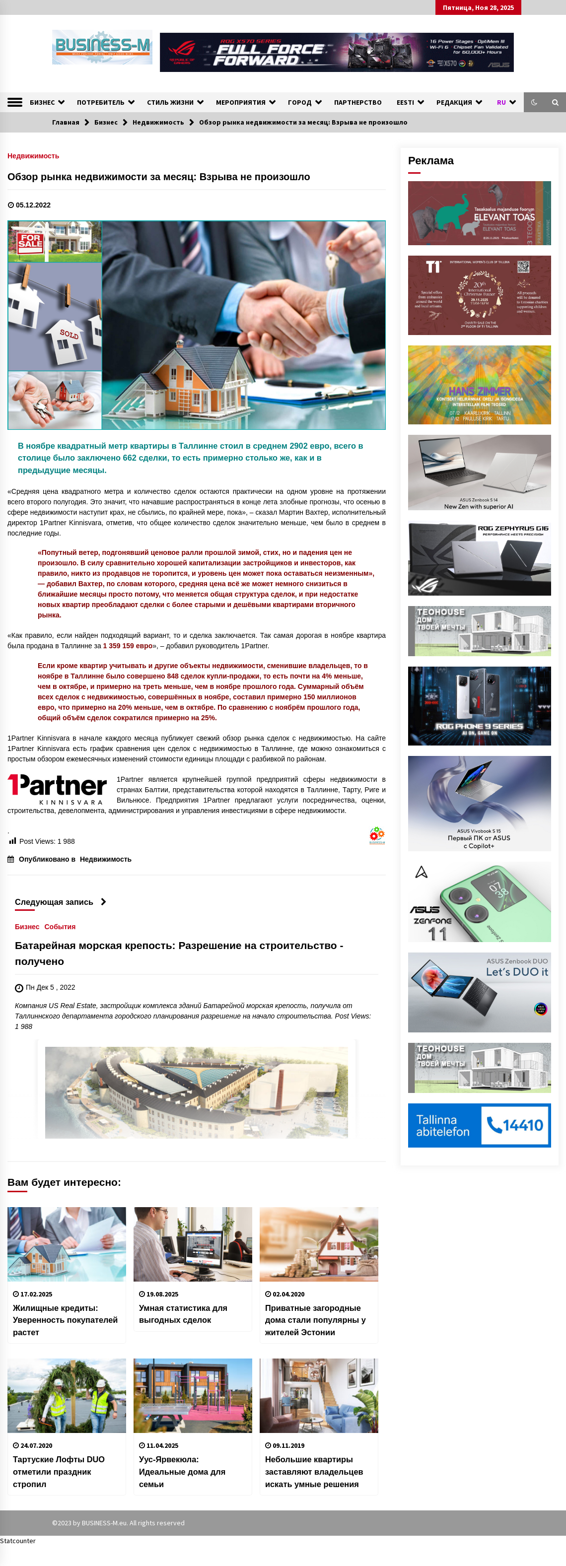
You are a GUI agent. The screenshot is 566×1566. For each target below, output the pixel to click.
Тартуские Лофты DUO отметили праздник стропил (59, 1471)
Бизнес (27, 926)
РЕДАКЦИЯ (454, 102)
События (59, 926)
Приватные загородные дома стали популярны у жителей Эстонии (315, 1320)
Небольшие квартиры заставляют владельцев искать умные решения (314, 1471)
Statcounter (18, 1540)
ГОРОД (300, 102)
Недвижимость (33, 155)
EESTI (405, 102)
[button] (534, 102)
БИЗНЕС (42, 102)
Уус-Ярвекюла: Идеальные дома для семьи (182, 1471)
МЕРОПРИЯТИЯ (241, 102)
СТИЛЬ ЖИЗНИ (170, 102)
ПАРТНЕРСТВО (358, 102)
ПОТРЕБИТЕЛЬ (101, 102)
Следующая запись (61, 901)
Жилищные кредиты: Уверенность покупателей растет (65, 1320)
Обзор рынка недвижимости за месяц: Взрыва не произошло (158, 176)
